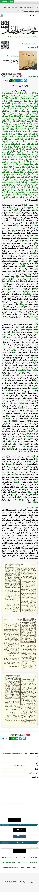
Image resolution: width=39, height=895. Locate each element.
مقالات (23, 857)
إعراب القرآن (21, 862)
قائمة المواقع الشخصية (10, 867)
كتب (34, 867)
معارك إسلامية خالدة (8, 862)
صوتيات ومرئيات (6, 857)
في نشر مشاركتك (20, 829)
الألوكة (6, 882)
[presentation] (22, 812)
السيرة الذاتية (32, 857)
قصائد (16, 857)
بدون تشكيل (6, 76)
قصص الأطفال (32, 862)
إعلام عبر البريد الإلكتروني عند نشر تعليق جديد (13, 753)
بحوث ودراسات (25, 867)
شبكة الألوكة (34, 37)
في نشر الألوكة (20, 835)
